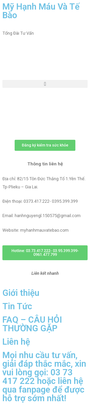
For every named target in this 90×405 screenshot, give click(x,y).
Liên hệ (16, 342)
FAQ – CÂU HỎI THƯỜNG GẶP (32, 324)
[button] (45, 84)
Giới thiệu (20, 293)
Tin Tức (17, 306)
